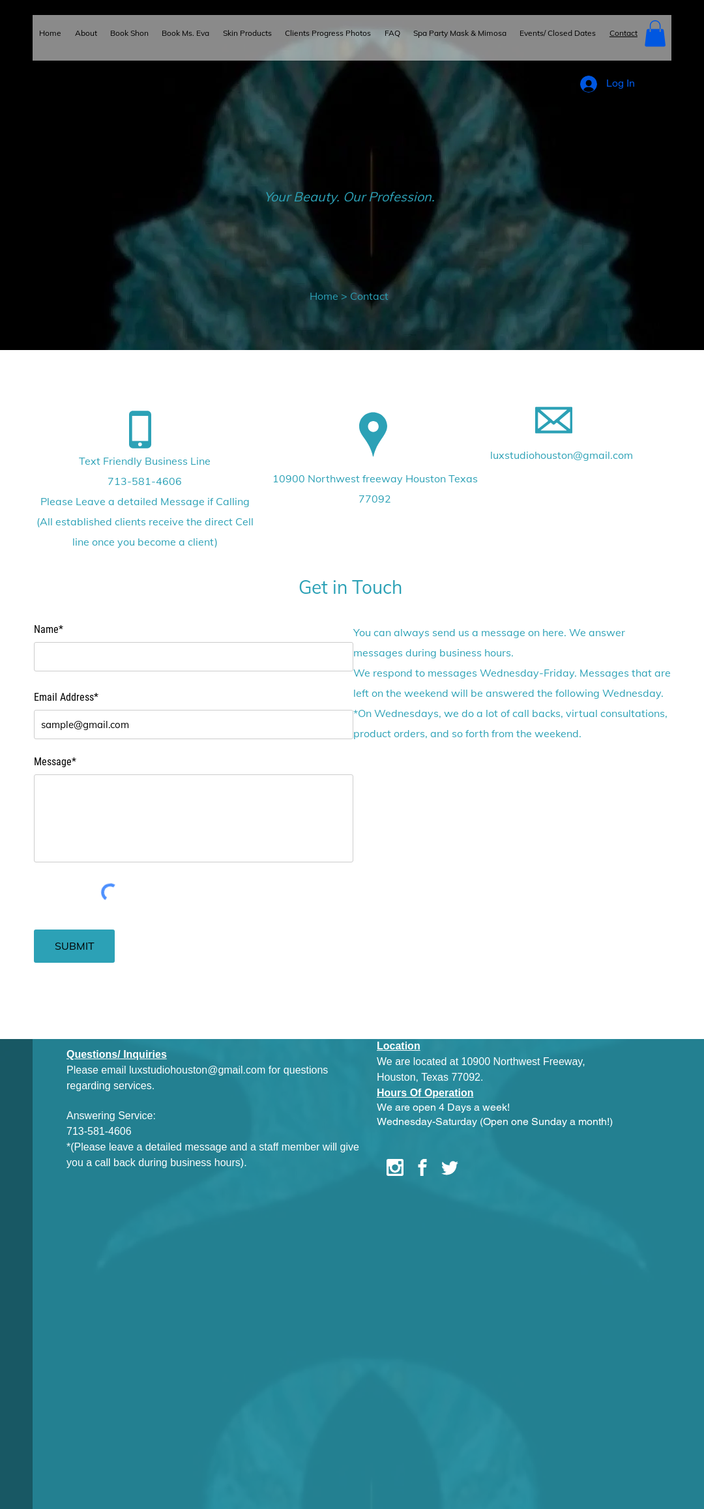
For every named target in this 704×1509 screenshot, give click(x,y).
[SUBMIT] (74, 946)
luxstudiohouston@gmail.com (561, 454)
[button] (655, 33)
